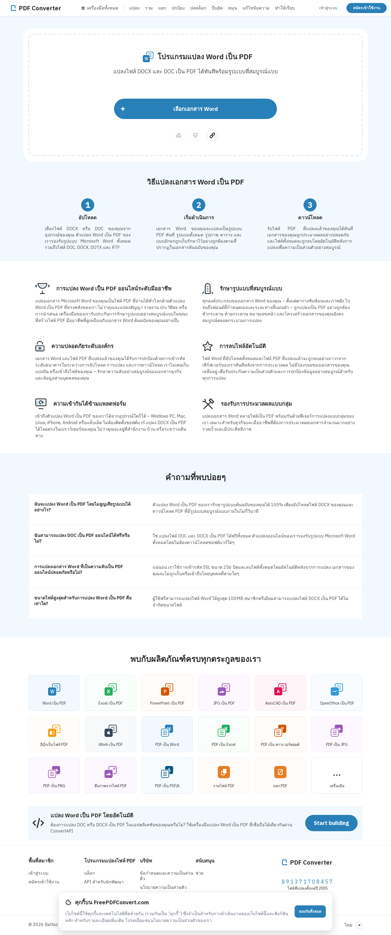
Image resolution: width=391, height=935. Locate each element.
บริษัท (146, 861)
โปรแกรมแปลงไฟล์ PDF (109, 861)
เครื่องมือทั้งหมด (100, 8)
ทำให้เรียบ (285, 8)
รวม (149, 8)
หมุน (232, 8)
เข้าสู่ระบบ (328, 7)
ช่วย (199, 873)
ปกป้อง (178, 8)
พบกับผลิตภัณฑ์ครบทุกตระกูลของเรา (195, 658)
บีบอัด (217, 8)
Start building (331, 823)
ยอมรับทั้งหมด (310, 911)
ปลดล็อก (198, 8)
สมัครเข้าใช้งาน (366, 7)
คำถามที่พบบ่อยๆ (195, 477)
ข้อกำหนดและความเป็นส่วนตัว (166, 875)
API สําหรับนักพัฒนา (104, 881)
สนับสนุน (204, 861)
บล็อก (89, 873)
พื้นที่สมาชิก (41, 861)
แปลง (134, 8)
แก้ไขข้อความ (256, 8)
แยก (162, 8)
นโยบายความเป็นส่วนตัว (163, 887)
